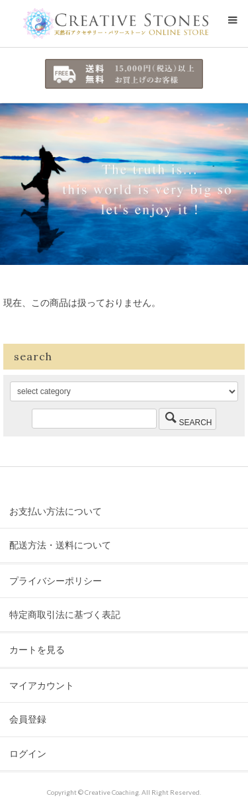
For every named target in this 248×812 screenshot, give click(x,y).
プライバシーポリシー (55, 580)
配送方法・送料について (60, 544)
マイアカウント (41, 685)
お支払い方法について (55, 511)
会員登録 (27, 719)
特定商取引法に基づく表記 (64, 614)
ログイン (27, 753)
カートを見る (37, 649)
